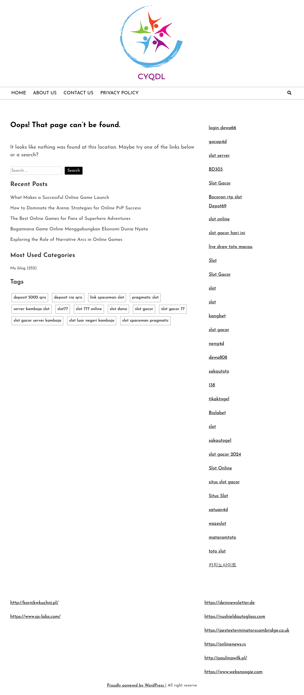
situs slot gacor (224, 482)
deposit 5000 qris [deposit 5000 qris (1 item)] (30, 297)
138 (212, 385)
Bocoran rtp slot (225, 197)
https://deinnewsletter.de (229, 602)
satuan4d (218, 509)
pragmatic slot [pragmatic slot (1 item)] (145, 297)
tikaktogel (219, 399)
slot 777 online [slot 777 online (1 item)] (89, 309)
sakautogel (220, 440)
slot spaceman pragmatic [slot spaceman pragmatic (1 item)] (145, 321)
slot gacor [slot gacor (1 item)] (144, 309)
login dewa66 (222, 128)
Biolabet (217, 413)
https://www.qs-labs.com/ (35, 616)
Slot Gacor (220, 183)
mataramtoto (222, 537)
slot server (219, 155)
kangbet (217, 316)
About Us (45, 93)
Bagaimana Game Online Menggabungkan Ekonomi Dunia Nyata (79, 229)
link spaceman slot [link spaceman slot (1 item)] (107, 297)
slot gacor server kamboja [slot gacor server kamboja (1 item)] (37, 321)
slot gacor (219, 330)
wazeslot (217, 523)
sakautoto (219, 371)
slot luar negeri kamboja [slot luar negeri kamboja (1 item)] (91, 321)
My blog (18, 268)
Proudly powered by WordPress (136, 685)
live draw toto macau (231, 246)
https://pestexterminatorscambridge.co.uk (246, 630)
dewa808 (218, 357)
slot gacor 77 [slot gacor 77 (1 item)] (173, 309)
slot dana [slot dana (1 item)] (118, 309)
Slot (213, 260)
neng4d (216, 343)
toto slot (217, 551)
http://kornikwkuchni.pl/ (34, 602)
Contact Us (78, 93)
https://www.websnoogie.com (233, 672)
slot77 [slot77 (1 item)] (62, 309)
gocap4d (218, 141)
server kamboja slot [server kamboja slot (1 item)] (31, 309)
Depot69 (217, 206)
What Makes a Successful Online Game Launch (59, 197)
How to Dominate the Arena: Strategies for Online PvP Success (75, 208)
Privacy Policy (119, 93)
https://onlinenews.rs (225, 644)
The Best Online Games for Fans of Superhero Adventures (70, 218)
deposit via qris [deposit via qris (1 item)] (68, 297)
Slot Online (220, 468)
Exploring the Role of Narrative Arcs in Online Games (66, 239)
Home (18, 93)
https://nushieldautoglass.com (234, 616)
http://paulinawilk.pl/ (225, 658)
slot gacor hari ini (227, 233)
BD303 (216, 169)
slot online (219, 219)
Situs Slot (218, 496)
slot (212, 288)
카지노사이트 (222, 565)
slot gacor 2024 (225, 454)
